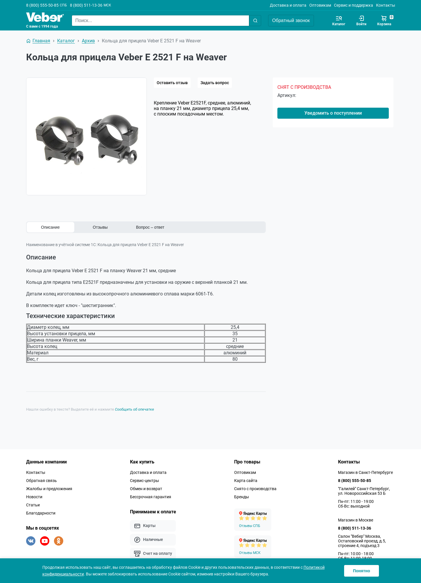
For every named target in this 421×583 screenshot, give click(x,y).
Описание (50, 227)
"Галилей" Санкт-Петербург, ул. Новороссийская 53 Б (364, 490)
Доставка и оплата (288, 5)
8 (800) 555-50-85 (42, 5)
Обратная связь (41, 480)
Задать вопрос (214, 82)
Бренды (241, 496)
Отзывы (100, 227)
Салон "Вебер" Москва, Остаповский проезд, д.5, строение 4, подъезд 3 (362, 541)
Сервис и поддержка (353, 5)
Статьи (33, 504)
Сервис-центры (144, 480)
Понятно (361, 570)
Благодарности (40, 512)
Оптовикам (320, 5)
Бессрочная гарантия (150, 496)
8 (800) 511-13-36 (86, 5)
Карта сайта (245, 480)
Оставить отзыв (172, 82)
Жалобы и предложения (49, 488)
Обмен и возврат (146, 488)
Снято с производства (255, 488)
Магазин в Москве (355, 519)
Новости (34, 496)
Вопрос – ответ (150, 227)
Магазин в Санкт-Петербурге (365, 472)
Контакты (385, 5)
